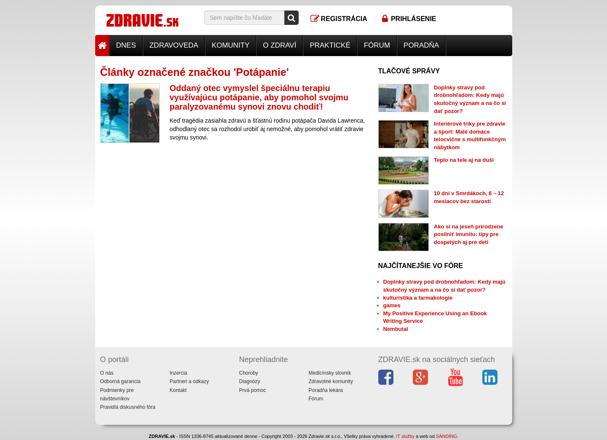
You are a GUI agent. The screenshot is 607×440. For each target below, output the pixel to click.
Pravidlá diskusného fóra (127, 407)
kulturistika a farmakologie (418, 298)
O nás (107, 373)
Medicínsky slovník (330, 373)
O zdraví (279, 45)
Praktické (330, 45)
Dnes (126, 45)
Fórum (377, 45)
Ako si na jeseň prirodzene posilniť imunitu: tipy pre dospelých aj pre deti (468, 234)
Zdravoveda (174, 45)
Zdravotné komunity (331, 381)
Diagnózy (249, 381)
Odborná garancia (120, 381)
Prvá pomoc (252, 390)
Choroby (248, 373)
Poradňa (421, 45)
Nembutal (395, 329)
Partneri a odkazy (189, 381)
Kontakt (178, 390)
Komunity (231, 45)
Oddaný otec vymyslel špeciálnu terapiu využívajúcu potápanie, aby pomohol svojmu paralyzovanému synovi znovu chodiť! (259, 97)
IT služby (405, 436)
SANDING (446, 436)
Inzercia (178, 373)
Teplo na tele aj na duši (464, 160)
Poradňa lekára (326, 390)
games (392, 305)
